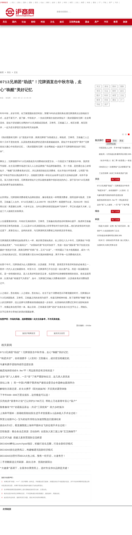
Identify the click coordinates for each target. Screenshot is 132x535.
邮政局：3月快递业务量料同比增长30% (115, 154)
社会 (42, 2)
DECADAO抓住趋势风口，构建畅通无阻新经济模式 (26, 449)
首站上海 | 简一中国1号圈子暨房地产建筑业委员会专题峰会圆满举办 (37, 382)
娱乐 (53, 2)
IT (99, 2)
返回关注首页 (59, 333)
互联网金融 (74, 22)
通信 (94, 2)
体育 (71, 2)
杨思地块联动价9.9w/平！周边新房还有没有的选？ (27, 370)
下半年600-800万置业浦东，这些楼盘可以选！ (25, 395)
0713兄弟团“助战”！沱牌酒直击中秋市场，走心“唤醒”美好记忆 (34, 352)
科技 (88, 2)
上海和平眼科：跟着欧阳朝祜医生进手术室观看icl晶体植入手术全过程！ (39, 413)
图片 (59, 2)
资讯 (36, 2)
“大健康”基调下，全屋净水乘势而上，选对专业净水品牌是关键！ (34, 468)
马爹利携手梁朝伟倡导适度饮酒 (16, 364)
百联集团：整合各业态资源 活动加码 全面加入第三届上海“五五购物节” (38, 431)
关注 (13, 2)
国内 (24, 2)
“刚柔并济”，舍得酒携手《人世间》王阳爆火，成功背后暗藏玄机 (34, 358)
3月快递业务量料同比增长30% (109, 235)
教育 (82, 2)
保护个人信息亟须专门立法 (108, 230)
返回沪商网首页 (28, 333)
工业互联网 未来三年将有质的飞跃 (113, 173)
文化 (77, 2)
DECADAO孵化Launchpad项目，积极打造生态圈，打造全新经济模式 (36, 443)
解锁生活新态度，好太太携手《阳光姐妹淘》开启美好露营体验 (33, 388)
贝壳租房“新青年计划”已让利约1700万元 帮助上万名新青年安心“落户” (38, 401)
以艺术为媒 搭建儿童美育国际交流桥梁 (21, 437)
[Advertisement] (66, 50)
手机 (104, 2)
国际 (30, 2)
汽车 (116, 2)
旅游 (125, 22)
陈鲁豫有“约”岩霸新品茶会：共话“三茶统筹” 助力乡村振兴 (32, 407)
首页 (2, 72)
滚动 (18, 2)
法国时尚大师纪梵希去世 (107, 245)
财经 (48, 2)
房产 (110, 2)
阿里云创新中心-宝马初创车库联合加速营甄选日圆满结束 (30, 419)
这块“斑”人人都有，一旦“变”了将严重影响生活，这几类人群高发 (35, 376)
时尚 (65, 2)
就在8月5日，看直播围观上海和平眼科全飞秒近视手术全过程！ (33, 425)
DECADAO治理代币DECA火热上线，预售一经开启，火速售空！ (33, 455)
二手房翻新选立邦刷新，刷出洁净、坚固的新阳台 (26, 462)
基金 (87, 22)
